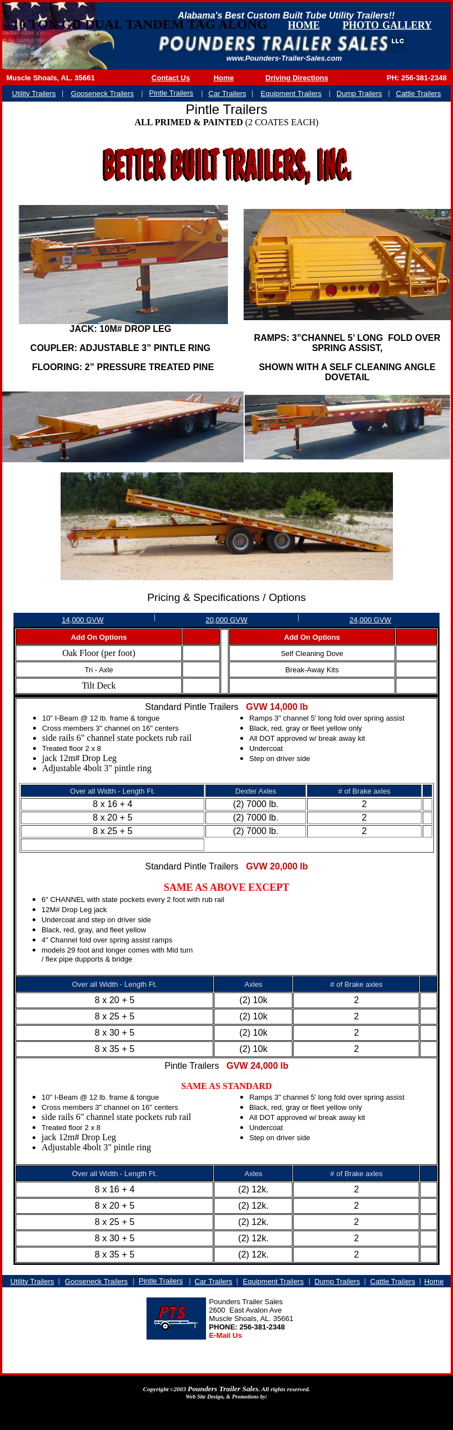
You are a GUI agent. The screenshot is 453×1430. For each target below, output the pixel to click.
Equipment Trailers (273, 1281)
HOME (304, 25)
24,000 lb (269, 1066)
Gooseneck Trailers (96, 1281)
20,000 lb (289, 866)
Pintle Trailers (161, 1281)
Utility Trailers (32, 1281)
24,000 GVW (370, 620)
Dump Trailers (337, 1281)
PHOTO (360, 25)
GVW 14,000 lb (277, 707)
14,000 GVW (82, 620)
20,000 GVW (226, 620)
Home (434, 1281)
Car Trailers (213, 1281)
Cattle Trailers (392, 1281)
